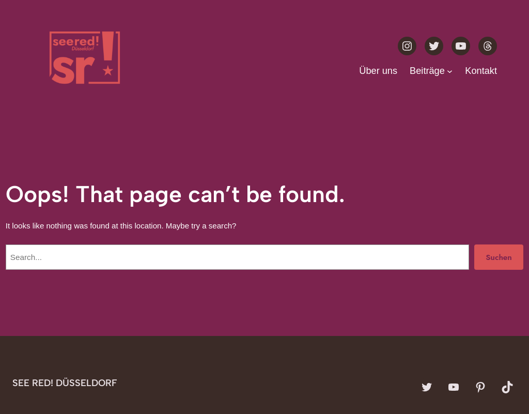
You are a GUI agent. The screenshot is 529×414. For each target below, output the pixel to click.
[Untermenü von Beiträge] (450, 71)
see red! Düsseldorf (64, 383)
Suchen (499, 257)
